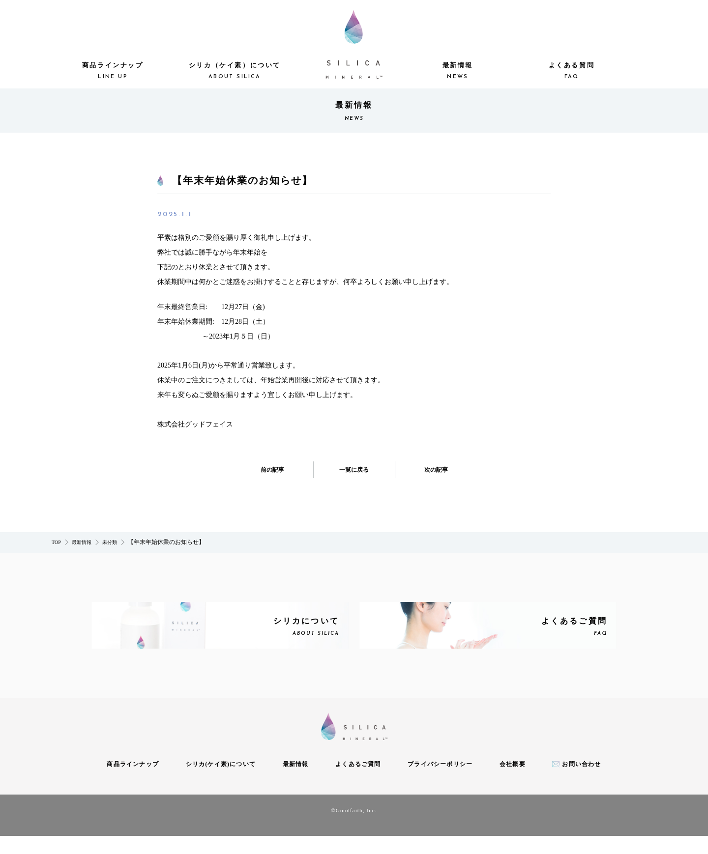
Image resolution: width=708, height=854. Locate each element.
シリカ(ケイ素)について (221, 782)
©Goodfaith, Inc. (354, 828)
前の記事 (276, 469)
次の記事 (432, 469)
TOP (56, 542)
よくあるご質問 (358, 782)
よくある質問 (571, 71)
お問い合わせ (581, 782)
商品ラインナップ (112, 71)
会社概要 (513, 782)
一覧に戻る (354, 469)
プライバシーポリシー (440, 782)
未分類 (109, 542)
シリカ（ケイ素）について (234, 71)
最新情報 (458, 71)
